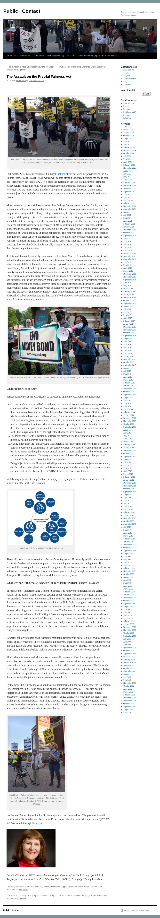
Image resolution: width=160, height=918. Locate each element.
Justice (46, 887)
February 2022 (129, 203)
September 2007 (129, 603)
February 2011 (129, 512)
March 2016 (128, 353)
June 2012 (127, 465)
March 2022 (128, 200)
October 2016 (128, 333)
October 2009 (128, 547)
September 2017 (129, 303)
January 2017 (128, 324)
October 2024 (128, 153)
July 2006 (127, 639)
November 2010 (129, 518)
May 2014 (127, 406)
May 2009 (127, 559)
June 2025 (127, 141)
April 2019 (127, 268)
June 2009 (127, 556)
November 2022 (129, 188)
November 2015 (129, 359)
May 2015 (127, 374)
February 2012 (129, 477)
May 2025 (127, 144)
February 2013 (129, 444)
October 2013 (128, 424)
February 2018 (129, 291)
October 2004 (128, 651)
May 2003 (127, 680)
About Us (11, 55)
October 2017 (128, 300)
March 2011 (128, 509)
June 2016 (127, 344)
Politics (53, 887)
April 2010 (127, 533)
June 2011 (127, 500)
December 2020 (129, 230)
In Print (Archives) (55, 55)
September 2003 (129, 671)
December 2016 (129, 327)
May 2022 (127, 197)
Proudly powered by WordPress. (136, 910)
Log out (126, 81)
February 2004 (129, 659)
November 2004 (129, 648)
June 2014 (127, 403)
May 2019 (127, 265)
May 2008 (127, 583)
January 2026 (128, 132)
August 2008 (128, 577)
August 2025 (128, 138)
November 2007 (129, 598)
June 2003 (127, 677)
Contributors (24, 55)
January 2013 (128, 447)
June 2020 (127, 241)
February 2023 (129, 183)
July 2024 (127, 156)
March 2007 (128, 618)
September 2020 (129, 235)
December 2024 (129, 150)
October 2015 (128, 362)
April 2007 (127, 615)
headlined (60, 174)
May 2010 (127, 530)
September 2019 (129, 259)
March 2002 (128, 692)
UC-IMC (71, 55)
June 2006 (127, 642)
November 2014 (129, 389)
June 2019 (127, 262)
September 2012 (129, 456)
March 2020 (128, 250)
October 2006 (128, 633)
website (40, 823)
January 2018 (128, 294)
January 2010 (128, 542)
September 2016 (129, 336)
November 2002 (129, 683)
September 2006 (129, 636)
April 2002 (127, 689)
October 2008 (128, 574)
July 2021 (127, 215)
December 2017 (129, 297)
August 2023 (128, 171)
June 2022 (127, 194)
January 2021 (128, 227)
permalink (23, 890)
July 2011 (127, 497)
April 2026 (127, 127)
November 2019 (129, 256)
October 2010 (128, 521)
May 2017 (127, 315)
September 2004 (129, 653)
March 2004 (128, 656)
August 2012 (128, 459)
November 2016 (129, 330)
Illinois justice (83, 887)
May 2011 (127, 503)
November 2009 (129, 545)
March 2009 (128, 565)
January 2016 (128, 356)
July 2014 (127, 400)
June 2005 (127, 645)
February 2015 (129, 383)
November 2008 (129, 571)
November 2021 (129, 206)
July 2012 (127, 462)
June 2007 (127, 609)
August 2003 (128, 674)
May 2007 (127, 612)
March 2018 (128, 288)
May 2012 (127, 468)
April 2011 (127, 506)
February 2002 (129, 695)
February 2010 (129, 539)
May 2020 (127, 244)
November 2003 (129, 665)
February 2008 (129, 592)
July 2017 (127, 309)
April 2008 (127, 586)
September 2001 (129, 706)
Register (126, 76)
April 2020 (127, 247)
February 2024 (129, 165)
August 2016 (128, 339)
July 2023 (127, 174)
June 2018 (127, 283)
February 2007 (129, 621)
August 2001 (128, 709)
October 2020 (128, 233)
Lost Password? (129, 79)
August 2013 (128, 430)
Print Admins (128, 70)
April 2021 (127, 221)
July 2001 (127, 712)
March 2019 (128, 271)
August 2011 (128, 495)
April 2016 (127, 350)
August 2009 (128, 553)
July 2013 (127, 433)
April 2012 (127, 471)
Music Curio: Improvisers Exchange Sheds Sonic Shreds (85, 67)
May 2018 (127, 286)
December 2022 (129, 185)
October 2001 (128, 703)
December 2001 (129, 698)
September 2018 (129, 280)
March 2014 (128, 409)
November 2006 (129, 630)
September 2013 (129, 427)
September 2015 (129, 365)
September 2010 (129, 524)
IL (29, 887)
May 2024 (127, 159)
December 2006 (129, 627)
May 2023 (127, 177)
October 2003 (128, 668)
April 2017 (127, 318)
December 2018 (129, 274)
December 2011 (129, 483)
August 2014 (128, 397)
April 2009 (127, 562)
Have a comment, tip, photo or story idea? (97, 55)
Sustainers (39, 55)
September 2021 (129, 209)
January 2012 (128, 480)
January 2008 (128, 595)
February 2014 (129, 412)
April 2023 (127, 180)
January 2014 (128, 415)
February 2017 (129, 321)
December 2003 (129, 662)
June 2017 (127, 312)
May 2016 (127, 347)
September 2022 (129, 191)
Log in (126, 73)
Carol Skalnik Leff (36, 80)
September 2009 (129, 550)
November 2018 (129, 277)
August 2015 (128, 368)
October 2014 (128, 391)
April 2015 (127, 377)
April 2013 (127, 439)
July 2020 (127, 238)
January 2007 (128, 624)
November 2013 (129, 421)
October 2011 (128, 489)
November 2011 (129, 486)
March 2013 (128, 442)
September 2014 (129, 394)
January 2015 (128, 386)
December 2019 (129, 253)
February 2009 (129, 568)
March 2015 (128, 380)
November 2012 (129, 450)
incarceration (36, 887)
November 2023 (129, 168)
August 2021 (128, 212)
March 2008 (128, 589)
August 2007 (128, 606)
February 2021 (129, 224)
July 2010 (127, 527)
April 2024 (127, 162)
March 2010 (128, 536)
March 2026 (128, 130)
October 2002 (128, 686)
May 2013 (127, 436)
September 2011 (129, 492)
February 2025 (129, 147)
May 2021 (127, 218)
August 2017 (128, 306)
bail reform (72, 887)
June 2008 (127, 580)
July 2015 (127, 371)
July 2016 (127, 341)
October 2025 (128, 135)
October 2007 (128, 600)
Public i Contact (21, 11)
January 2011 (128, 515)
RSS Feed (127, 84)
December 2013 (129, 418)
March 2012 (128, 474)
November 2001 (129, 701)
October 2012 (128, 453)
